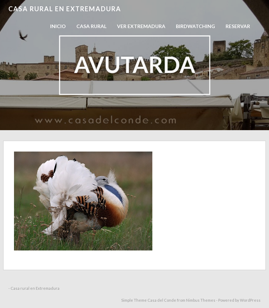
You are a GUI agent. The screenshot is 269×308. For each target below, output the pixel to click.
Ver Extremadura (141, 26)
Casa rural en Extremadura (64, 9)
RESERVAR (238, 26)
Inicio (58, 26)
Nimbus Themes (200, 300)
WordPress (250, 300)
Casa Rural (91, 26)
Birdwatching (195, 26)
